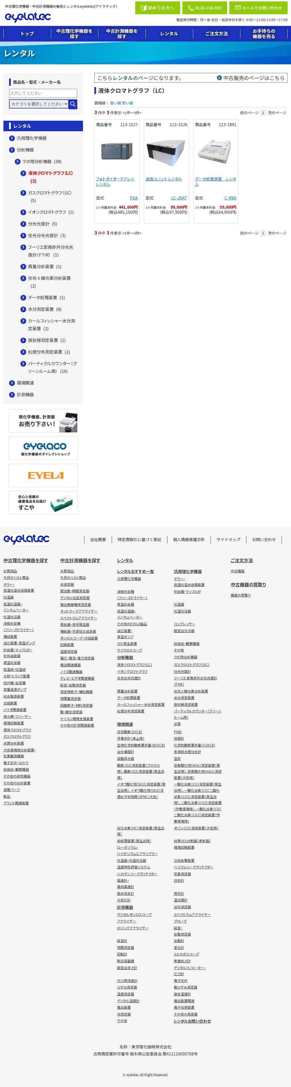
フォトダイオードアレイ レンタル (115, 181)
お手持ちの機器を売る (264, 33)
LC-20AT (179, 198)
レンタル (169, 33)
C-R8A (230, 198)
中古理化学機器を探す (74, 33)
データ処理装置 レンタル (215, 181)
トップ (27, 33)
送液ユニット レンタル (164, 179)
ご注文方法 (216, 33)
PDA (134, 198)
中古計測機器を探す (122, 33)
